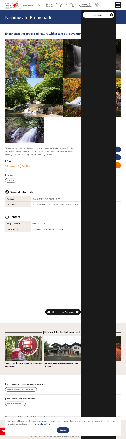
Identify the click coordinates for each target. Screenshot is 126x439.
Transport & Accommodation (85, 5)
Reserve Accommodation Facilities (21, 389)
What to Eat (73, 5)
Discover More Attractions (63, 312)
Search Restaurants (15, 404)
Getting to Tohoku (98, 5)
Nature (10, 180)
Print (95, 157)
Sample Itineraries (49, 5)
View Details (10, 337)
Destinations (28, 5)
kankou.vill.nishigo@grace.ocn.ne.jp (47, 229)
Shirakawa (12, 166)
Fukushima (27, 166)
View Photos (96, 149)
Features (39, 5)
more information (42, 424)
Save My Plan (97, 165)
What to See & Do (61, 5)
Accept (63, 430)
